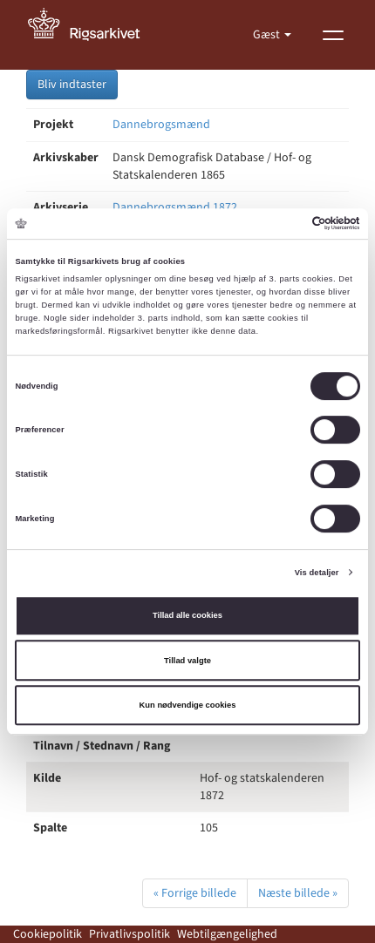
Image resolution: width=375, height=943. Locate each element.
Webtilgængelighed (227, 934)
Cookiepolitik (47, 934)
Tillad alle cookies (187, 615)
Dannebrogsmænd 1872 (174, 207)
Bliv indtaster (72, 84)
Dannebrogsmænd (161, 124)
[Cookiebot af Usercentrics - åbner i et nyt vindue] (284, 224)
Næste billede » (298, 893)
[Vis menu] (333, 35)
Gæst (268, 35)
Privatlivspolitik (129, 934)
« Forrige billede (194, 893)
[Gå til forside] (93, 35)
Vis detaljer (317, 572)
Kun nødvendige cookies (188, 705)
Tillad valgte (187, 660)
